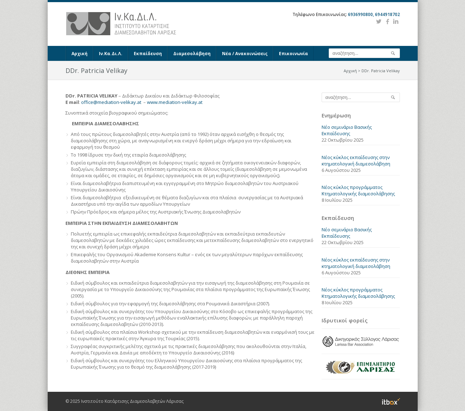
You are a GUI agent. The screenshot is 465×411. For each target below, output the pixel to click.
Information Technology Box (391, 401)
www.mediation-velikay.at (174, 102)
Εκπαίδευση (148, 54)
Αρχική (80, 54)
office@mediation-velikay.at (111, 102)
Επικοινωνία (293, 54)
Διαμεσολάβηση (192, 54)
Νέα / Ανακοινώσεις (245, 54)
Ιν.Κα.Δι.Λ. (110, 54)
